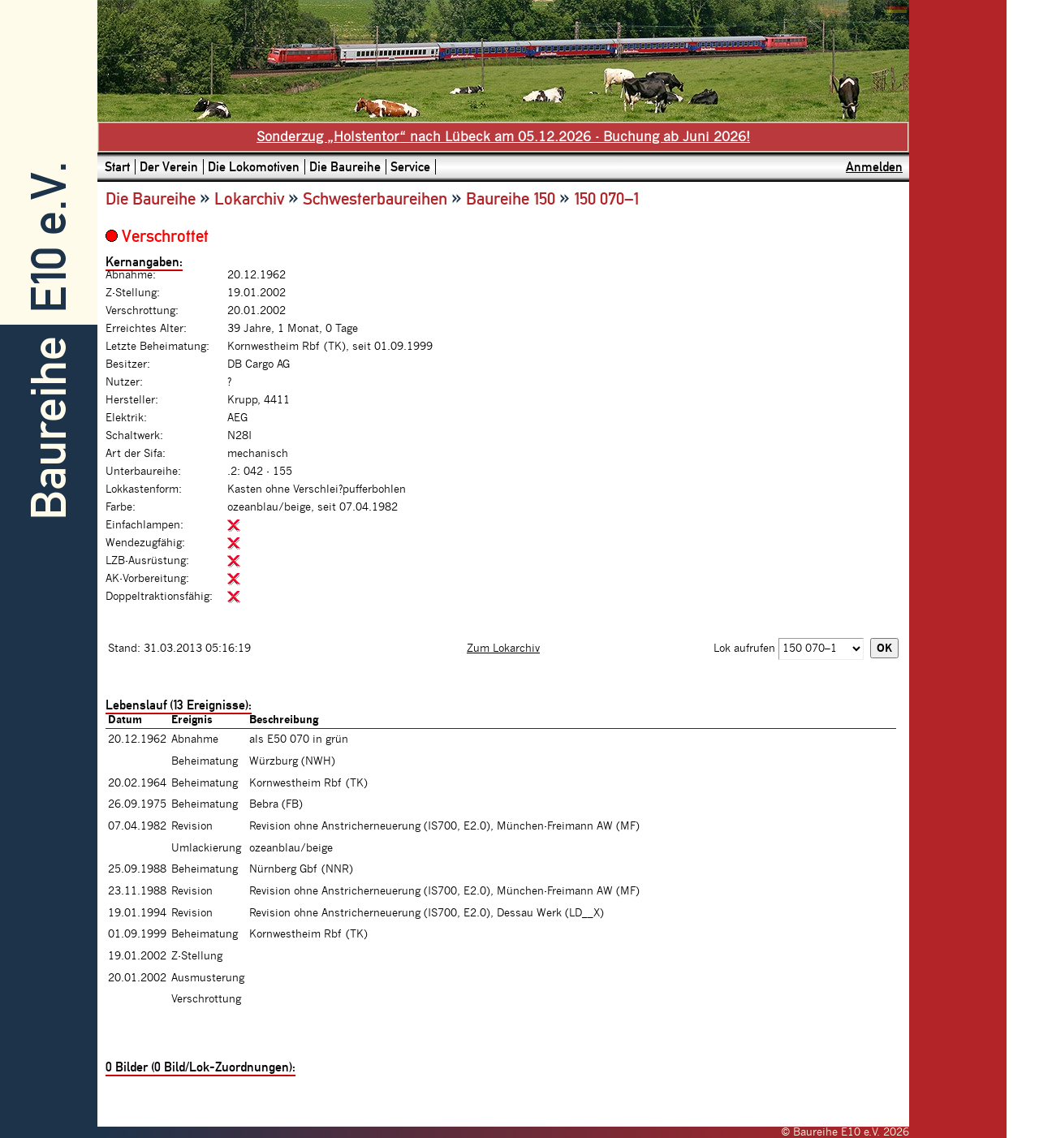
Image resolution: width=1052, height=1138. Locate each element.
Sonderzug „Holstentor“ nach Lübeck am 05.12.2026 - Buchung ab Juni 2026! (503, 137)
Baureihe (49, 428)
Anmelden (874, 167)
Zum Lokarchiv (503, 648)
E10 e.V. (49, 237)
